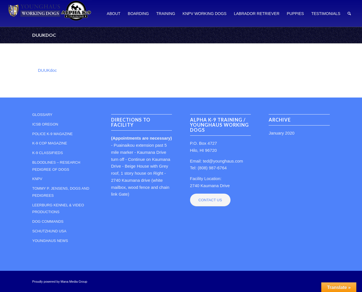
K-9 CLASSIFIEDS (47, 153)
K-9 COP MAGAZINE (49, 143)
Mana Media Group (74, 281)
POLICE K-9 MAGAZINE (52, 134)
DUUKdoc (44, 35)
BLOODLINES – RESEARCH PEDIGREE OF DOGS (56, 166)
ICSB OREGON (45, 124)
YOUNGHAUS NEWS (50, 241)
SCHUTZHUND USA (49, 231)
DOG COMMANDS (48, 221)
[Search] (349, 13)
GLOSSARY (42, 115)
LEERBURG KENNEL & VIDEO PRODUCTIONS (58, 208)
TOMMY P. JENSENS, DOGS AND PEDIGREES (60, 192)
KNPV (37, 179)
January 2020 (281, 133)
